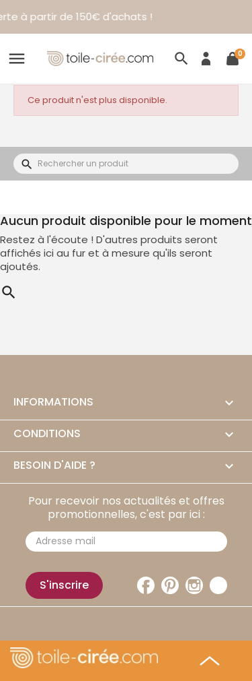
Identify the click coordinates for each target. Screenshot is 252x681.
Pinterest (170, 585)
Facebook (146, 585)
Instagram (194, 585)
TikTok (218, 585)
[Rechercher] (126, 164)
